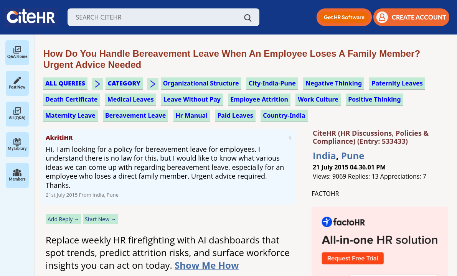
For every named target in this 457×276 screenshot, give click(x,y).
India (324, 155)
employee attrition (259, 99)
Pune (353, 155)
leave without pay (192, 99)
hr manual (192, 115)
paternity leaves (396, 83)
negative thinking (333, 83)
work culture (318, 99)
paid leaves (235, 115)
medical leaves (130, 99)
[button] (344, 17)
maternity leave (70, 115)
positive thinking (374, 99)
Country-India (284, 115)
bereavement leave (135, 115)
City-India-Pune (272, 83)
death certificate (71, 99)
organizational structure (201, 83)
